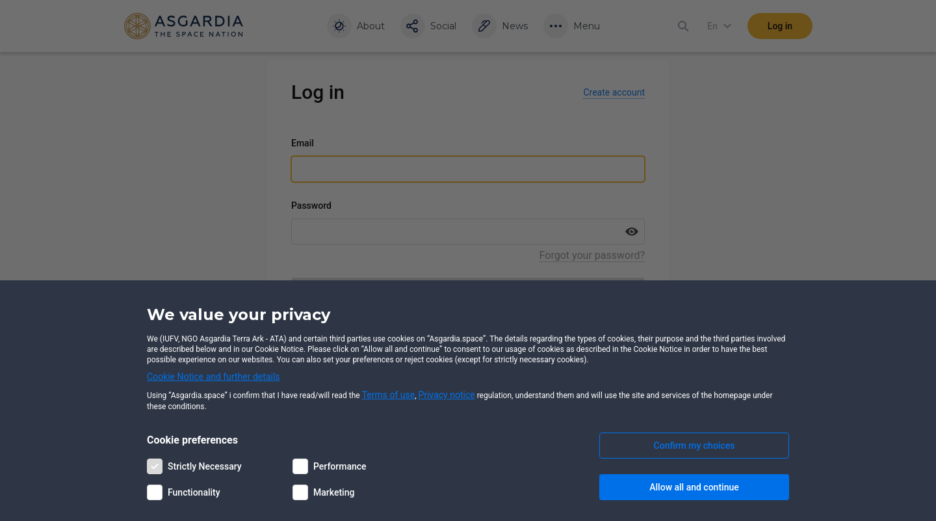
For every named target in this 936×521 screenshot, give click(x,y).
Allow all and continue (693, 487)
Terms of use (388, 395)
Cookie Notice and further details (213, 376)
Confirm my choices (694, 445)
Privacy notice (447, 395)
